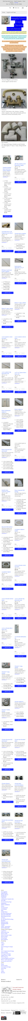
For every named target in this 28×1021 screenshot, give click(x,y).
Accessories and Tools (6, 961)
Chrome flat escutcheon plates (7, 820)
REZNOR (3, 921)
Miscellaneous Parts (6, 916)
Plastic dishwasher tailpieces (6, 411)
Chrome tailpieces (19, 701)
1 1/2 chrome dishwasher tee (20, 637)
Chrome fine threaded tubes (20, 740)
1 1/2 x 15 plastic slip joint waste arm (6, 372)
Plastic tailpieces (19, 409)
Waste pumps (4, 936)
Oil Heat (3, 918)
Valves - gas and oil (5, 926)
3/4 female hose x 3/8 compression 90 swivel (7, 232)
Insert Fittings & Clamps (7, 947)
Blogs (2, 964)
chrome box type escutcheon (19, 821)
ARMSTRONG (4, 893)
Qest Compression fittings (7, 951)
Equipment (3, 903)
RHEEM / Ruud (4, 922)
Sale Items (3, 968)
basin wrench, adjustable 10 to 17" (19, 267)
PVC (2, 949)
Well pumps (4, 938)
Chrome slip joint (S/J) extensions (7, 740)
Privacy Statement (5, 1010)
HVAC (2, 890)
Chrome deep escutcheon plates (19, 784)
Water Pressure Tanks (6, 935)
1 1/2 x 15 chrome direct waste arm (7, 628)
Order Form (8, 1013)
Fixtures (4, 110)
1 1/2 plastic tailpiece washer (19, 530)
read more (5, 177)
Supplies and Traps (11, 12)
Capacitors (3, 897)
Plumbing (3, 941)
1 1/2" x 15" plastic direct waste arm (20, 373)
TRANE (3, 925)
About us (3, 979)
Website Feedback (6, 981)
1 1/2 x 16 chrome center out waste (20, 566)
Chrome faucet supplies (20, 233)
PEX (2, 948)
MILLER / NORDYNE (6, 915)
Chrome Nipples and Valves (10, 80)
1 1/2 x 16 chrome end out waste (7, 599)
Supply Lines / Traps (6, 955)
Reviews (3, 973)
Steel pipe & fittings (6, 954)
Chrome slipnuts (6, 783)
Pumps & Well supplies (6, 929)
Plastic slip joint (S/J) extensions (7, 450)
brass (2, 942)
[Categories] (22, 7)
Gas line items (4, 907)
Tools (2, 970)
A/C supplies (4, 892)
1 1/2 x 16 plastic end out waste (20, 337)
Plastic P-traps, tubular (7, 308)
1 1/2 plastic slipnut (6, 572)
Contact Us (19, 979)
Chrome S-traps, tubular (19, 666)
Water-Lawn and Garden (7, 960)
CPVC (2, 945)
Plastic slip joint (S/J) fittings (20, 491)
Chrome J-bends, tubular (6, 710)
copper (2, 944)
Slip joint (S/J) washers (7, 527)
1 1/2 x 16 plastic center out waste (7, 337)
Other (2, 962)
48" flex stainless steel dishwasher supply (20, 164)
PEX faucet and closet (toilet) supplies (7, 270)
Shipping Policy (14, 1010)
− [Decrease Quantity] (3, 248)
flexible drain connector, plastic (6, 491)
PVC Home (5, 143)
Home (3, 12)
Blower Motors (4, 894)
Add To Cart (7, 216)
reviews (16, 3)
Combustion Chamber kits (7, 899)
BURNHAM (3, 896)
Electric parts (4, 965)
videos (2, 971)
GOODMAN (4, 909)
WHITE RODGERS (5, 928)
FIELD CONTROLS (5, 905)
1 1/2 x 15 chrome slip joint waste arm (19, 599)
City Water (3, 931)
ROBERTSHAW (4, 923)
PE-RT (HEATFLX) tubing (7, 919)
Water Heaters (4, 957)
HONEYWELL (4, 912)
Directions (22, 1010)
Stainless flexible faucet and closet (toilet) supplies (7, 169)
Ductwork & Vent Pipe (6, 902)
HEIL (2, 910)
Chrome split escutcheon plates (6, 860)
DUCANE (3, 900)
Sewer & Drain (4, 952)
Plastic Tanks (4, 934)
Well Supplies (4, 939)
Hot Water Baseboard (6, 913)
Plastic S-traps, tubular (20, 303)
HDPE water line (5, 932)
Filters (2, 906)
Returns (3, 1013)
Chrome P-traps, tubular (6, 672)
